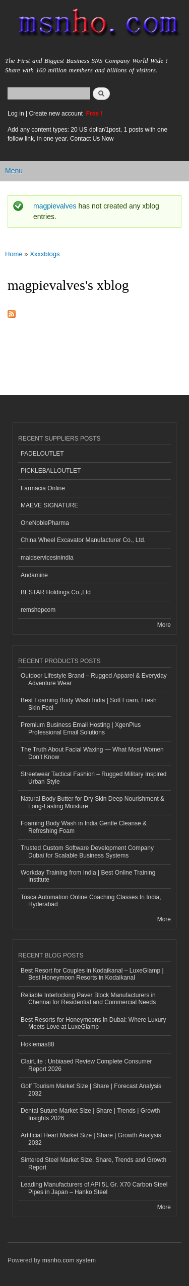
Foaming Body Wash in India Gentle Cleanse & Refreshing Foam (84, 827)
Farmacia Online (43, 488)
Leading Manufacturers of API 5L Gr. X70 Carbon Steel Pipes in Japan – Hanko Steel (94, 1188)
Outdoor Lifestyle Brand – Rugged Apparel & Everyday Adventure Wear (94, 679)
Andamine (34, 575)
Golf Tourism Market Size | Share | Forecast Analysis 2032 (91, 1090)
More (164, 624)
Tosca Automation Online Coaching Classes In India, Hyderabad (91, 901)
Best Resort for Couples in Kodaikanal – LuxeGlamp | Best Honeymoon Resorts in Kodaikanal (92, 974)
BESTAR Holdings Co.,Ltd (56, 592)
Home (14, 254)
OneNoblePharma (45, 522)
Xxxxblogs (44, 254)
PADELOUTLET (42, 453)
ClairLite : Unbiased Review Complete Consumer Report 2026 (86, 1065)
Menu (14, 171)
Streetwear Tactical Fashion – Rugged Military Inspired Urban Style (94, 778)
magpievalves (55, 206)
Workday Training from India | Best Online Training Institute (88, 876)
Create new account (56, 113)
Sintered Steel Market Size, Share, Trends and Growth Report (93, 1163)
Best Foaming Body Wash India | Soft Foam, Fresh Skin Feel (89, 704)
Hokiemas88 (37, 1044)
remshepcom (38, 609)
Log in (16, 113)
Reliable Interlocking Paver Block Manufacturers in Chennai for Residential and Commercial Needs (88, 999)
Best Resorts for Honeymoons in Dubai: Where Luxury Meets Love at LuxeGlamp (93, 1023)
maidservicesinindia (47, 557)
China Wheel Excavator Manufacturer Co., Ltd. (83, 540)
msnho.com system (69, 1260)
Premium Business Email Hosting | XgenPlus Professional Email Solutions (81, 728)
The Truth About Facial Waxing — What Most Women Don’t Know (92, 753)
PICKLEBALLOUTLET (51, 470)
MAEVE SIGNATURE (49, 505)
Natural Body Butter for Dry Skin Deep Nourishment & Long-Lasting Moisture (92, 802)
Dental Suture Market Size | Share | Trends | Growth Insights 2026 (90, 1114)
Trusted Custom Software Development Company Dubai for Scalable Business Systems (87, 851)
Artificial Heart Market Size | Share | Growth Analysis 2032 (91, 1139)
